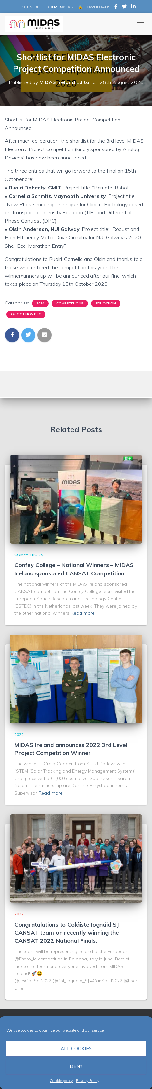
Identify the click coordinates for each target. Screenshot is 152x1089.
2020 (40, 303)
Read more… (84, 613)
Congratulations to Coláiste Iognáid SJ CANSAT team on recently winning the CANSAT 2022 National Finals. (66, 932)
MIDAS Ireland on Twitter (124, 7)
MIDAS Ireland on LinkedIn (133, 7)
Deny (76, 1066)
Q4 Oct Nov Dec (26, 314)
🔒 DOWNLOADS (94, 7)
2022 (19, 734)
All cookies (76, 1049)
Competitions (69, 303)
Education (106, 303)
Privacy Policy (87, 1080)
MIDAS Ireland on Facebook (116, 7)
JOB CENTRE (27, 7)
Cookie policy (61, 1080)
